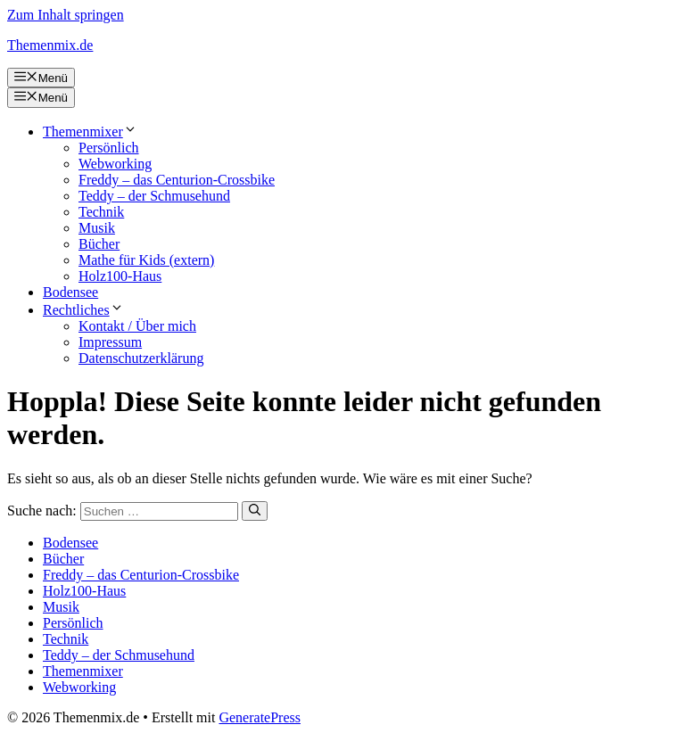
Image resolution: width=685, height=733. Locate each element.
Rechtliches (83, 309)
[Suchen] (255, 511)
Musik (96, 227)
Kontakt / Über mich (137, 326)
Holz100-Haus (119, 276)
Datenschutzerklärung (140, 358)
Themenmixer (90, 131)
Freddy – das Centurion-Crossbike (176, 179)
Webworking (115, 163)
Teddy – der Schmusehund (154, 195)
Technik (101, 211)
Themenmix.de (50, 45)
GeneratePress (260, 717)
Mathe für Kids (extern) (146, 260)
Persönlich (108, 147)
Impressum (110, 342)
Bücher (99, 243)
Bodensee (70, 292)
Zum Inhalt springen (65, 14)
